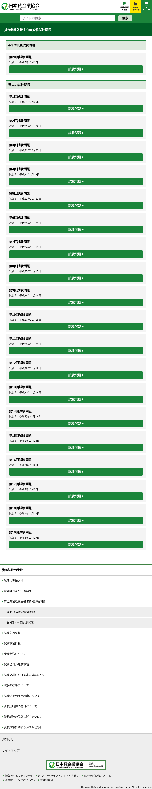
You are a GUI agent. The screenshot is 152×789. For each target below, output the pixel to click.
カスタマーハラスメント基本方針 (57, 775)
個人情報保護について (96, 775)
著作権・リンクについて (19, 780)
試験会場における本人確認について (26, 674)
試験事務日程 (12, 643)
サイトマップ (11, 750)
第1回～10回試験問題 (20, 622)
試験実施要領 (12, 632)
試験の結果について (16, 685)
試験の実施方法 (13, 580)
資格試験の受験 (12, 570)
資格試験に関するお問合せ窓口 (23, 727)
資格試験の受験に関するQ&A (22, 716)
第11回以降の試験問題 (21, 612)
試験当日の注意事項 (16, 664)
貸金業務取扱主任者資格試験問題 (25, 601)
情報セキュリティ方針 (18, 775)
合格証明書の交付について (20, 706)
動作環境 (45, 780)
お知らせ (8, 739)
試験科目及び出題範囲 (18, 590)
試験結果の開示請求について (22, 695)
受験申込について (15, 653)
